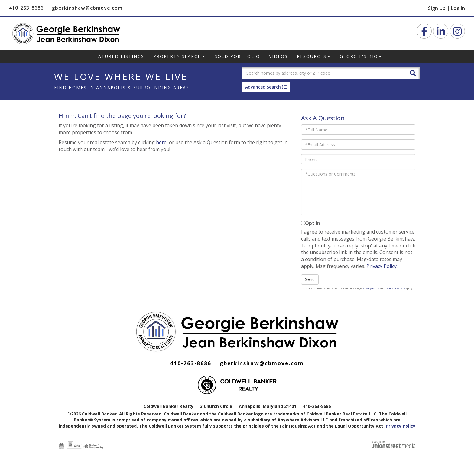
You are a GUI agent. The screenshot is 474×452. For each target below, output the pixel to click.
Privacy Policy (381, 266)
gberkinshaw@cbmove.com (87, 8)
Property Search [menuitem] (177, 56)
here (161, 142)
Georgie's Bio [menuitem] (359, 56)
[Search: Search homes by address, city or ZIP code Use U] (323, 73)
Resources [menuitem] (311, 56)
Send (310, 279)
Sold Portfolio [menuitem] (237, 56)
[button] (413, 72)
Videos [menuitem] (278, 56)
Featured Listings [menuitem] (118, 56)
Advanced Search (263, 87)
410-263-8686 (26, 8)
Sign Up (437, 8)
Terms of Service (395, 288)
